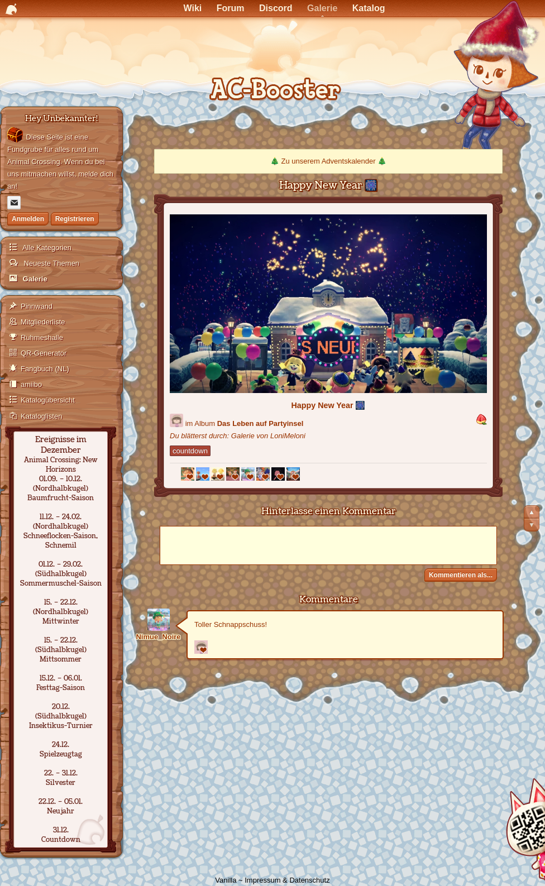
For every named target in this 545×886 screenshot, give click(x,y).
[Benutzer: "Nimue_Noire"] (158, 620)
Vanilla (225, 880)
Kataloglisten (41, 416)
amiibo (31, 384)
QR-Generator (43, 353)
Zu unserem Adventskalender (328, 161)
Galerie (34, 279)
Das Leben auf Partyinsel (260, 423)
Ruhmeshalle (42, 337)
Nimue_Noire (158, 637)
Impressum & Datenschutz (287, 880)
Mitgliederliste (43, 322)
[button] (481, 420)
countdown (190, 451)
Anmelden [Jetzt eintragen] (28, 219)
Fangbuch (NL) (45, 369)
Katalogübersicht (48, 400)
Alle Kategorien (46, 247)
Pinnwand (36, 306)
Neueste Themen (50, 263)
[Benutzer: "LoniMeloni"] (176, 420)
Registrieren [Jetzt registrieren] (74, 219)
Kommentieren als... (461, 575)
